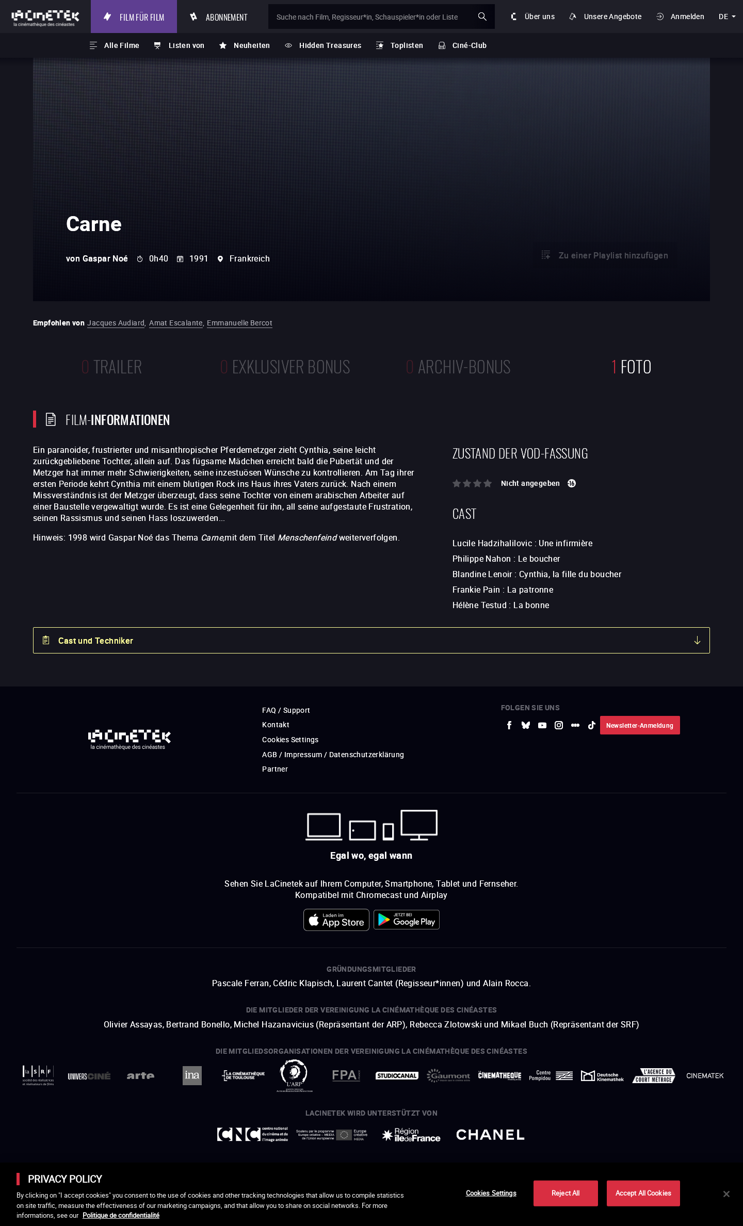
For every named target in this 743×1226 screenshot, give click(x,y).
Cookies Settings (491, 1193)
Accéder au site (630, 1147)
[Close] (726, 1194)
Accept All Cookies (643, 1193)
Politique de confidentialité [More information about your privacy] (121, 1215)
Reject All (565, 1193)
